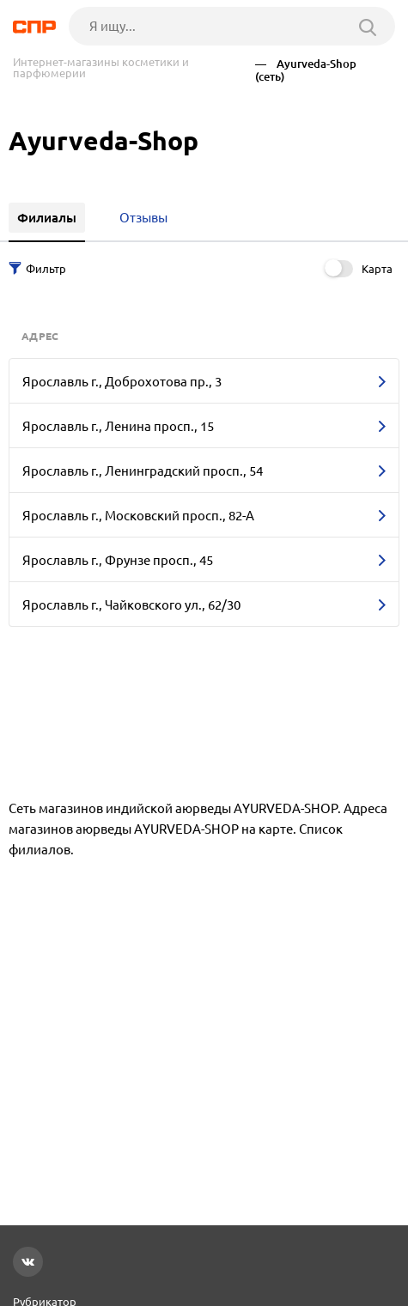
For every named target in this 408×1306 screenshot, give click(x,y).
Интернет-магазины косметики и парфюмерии (101, 68)
